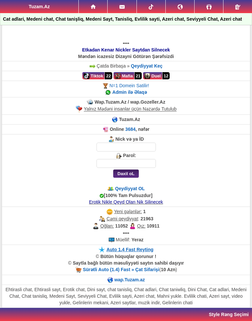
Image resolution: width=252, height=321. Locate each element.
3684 (130, 129)
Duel (152, 76)
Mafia (124, 76)
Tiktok (93, 76)
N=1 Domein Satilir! (129, 85)
